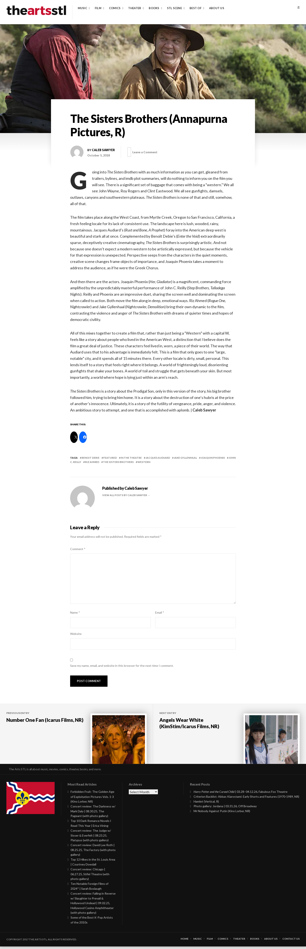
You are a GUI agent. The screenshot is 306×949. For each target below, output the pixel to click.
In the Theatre (131, 457)
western (143, 462)
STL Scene (174, 8)
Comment (77, 549)
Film (98, 8)
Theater (134, 8)
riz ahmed (92, 462)
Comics (115, 8)
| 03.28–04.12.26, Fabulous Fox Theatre (241, 794)
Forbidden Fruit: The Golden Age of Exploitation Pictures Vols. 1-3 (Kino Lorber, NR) (92, 799)
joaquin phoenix (213, 457)
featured (110, 457)
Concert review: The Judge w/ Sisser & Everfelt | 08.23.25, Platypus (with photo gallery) (91, 838)
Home (184, 941)
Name (75, 612)
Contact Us (291, 941)
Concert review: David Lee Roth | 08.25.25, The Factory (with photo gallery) (93, 852)
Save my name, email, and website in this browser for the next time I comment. (122, 665)
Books (154, 8)
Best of (195, 8)
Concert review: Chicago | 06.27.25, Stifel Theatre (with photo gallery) (90, 877)
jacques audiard (158, 457)
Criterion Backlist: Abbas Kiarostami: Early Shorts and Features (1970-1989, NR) (246, 799)
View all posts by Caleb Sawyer (124, 495)
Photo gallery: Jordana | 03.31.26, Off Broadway (225, 809)
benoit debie (90, 457)
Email (159, 612)
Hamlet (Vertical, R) (206, 804)
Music (82, 8)
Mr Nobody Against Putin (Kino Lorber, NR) (222, 814)
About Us (216, 8)
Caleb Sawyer (103, 150)
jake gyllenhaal (185, 457)
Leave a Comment (145, 152)
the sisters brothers (118, 462)
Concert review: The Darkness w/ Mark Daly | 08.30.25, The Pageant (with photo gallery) (93, 814)
